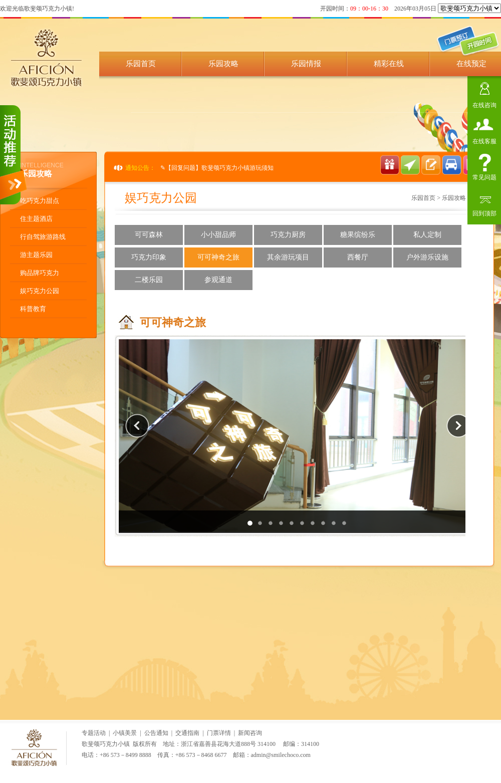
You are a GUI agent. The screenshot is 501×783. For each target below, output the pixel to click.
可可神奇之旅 (218, 257)
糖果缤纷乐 (357, 234)
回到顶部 (484, 212)
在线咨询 (484, 104)
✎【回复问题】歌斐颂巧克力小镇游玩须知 (217, 167)
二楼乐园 (149, 280)
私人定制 (427, 234)
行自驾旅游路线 (43, 236)
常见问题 (484, 176)
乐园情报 (306, 64)
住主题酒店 (36, 218)
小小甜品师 (218, 234)
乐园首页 (141, 64)
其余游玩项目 (288, 257)
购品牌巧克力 (39, 273)
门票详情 (219, 732)
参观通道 (218, 280)
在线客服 (484, 140)
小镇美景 (125, 732)
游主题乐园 (36, 254)
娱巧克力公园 (39, 291)
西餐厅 (357, 257)
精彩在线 (389, 64)
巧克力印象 (148, 257)
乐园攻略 (223, 64)
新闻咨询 (250, 732)
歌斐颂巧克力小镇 (106, 743)
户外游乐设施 (427, 257)
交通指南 (187, 732)
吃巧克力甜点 (39, 200)
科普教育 (33, 309)
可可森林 (149, 234)
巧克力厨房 (288, 234)
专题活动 (94, 732)
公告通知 (156, 732)
